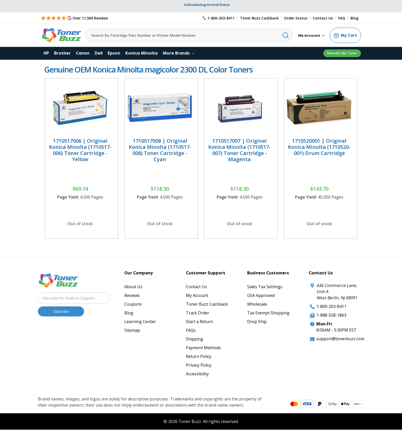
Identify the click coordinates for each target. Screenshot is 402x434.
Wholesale (257, 304)
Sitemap (132, 330)
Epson (114, 53)
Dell (99, 53)
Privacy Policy (199, 365)
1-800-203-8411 (331, 306)
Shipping (194, 339)
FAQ (341, 18)
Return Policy (198, 356)
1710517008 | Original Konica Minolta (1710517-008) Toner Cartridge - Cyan (160, 150)
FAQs (191, 330)
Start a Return (199, 321)
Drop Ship (257, 321)
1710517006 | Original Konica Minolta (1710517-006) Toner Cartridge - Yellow (80, 150)
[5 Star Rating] (74, 18)
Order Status (295, 18)
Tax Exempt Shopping (268, 313)
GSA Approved (261, 295)
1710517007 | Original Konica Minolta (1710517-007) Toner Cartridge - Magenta (239, 150)
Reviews (132, 295)
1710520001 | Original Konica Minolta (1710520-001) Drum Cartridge (319, 147)
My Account (311, 35)
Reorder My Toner (342, 53)
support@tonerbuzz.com (340, 339)
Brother (62, 53)
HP (46, 53)
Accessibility (197, 374)
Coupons (133, 304)
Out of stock (80, 223)
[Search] (189, 35)
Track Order (197, 313)
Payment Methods (203, 347)
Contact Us (323, 18)
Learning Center (140, 321)
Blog (354, 18)
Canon (82, 53)
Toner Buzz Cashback (259, 18)
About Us (133, 287)
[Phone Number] (218, 18)
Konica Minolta (141, 53)
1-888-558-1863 (331, 315)
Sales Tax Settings (264, 287)
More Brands (178, 53)
